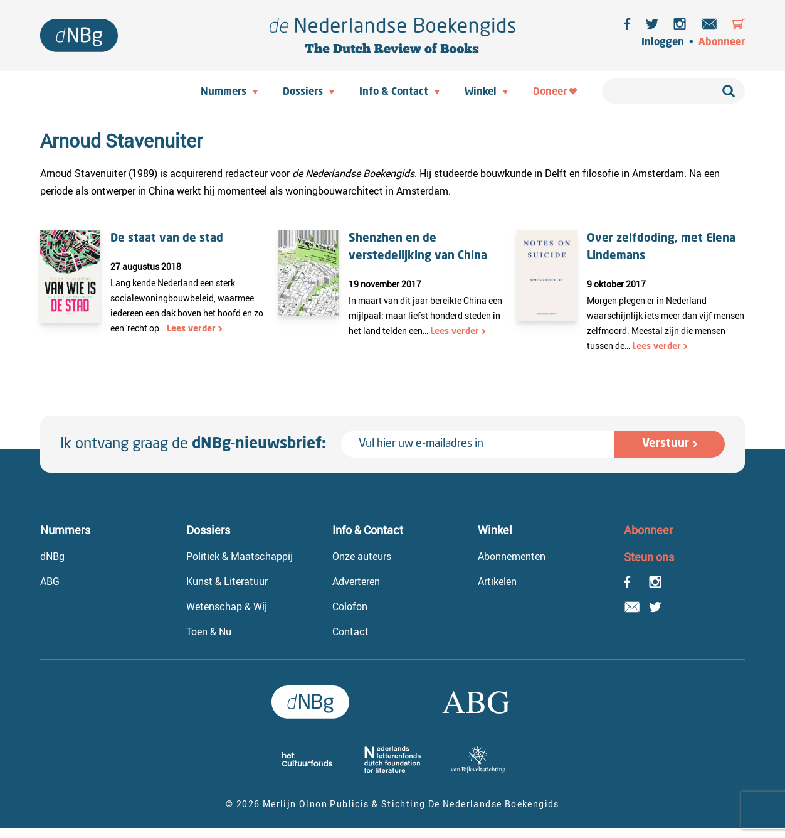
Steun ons (649, 556)
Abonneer (721, 43)
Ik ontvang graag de (193, 444)
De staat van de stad (166, 238)
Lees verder (191, 329)
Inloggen (662, 43)
